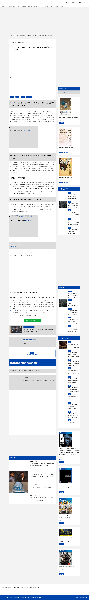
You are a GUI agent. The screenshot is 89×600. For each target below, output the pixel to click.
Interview (63, 6)
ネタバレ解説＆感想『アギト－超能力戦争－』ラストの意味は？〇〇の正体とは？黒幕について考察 (73, 406)
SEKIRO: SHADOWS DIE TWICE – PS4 (66, 566)
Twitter (24, 362)
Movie (2, 6)
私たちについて (9, 597)
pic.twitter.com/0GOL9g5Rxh (15, 128)
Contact (80, 2)
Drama (30, 6)
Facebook (30, 362)
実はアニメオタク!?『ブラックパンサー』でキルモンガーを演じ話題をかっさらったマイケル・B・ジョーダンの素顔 (38, 330)
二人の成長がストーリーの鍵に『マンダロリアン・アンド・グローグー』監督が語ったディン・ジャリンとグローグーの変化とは (73, 321)
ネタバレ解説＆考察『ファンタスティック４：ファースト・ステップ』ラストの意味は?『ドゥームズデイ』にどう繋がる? (42, 486)
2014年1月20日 (28, 220)
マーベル (34, 370)
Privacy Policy (73, 2)
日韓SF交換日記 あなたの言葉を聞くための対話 (68, 117)
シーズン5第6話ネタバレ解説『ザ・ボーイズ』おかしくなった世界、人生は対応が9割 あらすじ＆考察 (73, 205)
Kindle (61, 152)
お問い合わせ (51, 380)
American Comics (11, 6)
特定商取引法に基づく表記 (36, 597)
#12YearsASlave (30, 216)
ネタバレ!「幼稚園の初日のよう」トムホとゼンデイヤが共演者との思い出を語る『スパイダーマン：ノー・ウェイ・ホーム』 (42, 475)
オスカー (20, 370)
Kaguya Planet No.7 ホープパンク (65, 177)
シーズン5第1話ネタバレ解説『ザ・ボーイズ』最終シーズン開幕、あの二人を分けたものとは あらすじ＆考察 (73, 424)
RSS (36, 362)
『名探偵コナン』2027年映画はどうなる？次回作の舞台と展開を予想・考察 (73, 380)
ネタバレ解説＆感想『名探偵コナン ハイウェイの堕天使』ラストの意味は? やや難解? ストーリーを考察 (73, 372)
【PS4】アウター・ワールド (64, 515)
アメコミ (12, 370)
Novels (24, 6)
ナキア (23, 370)
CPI (87, 597)
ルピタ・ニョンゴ (39, 370)
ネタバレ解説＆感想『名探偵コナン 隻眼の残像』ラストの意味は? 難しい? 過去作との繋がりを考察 (73, 354)
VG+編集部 (14, 42)
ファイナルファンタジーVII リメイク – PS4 (67, 484)
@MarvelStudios (29, 126)
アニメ (70, 291)
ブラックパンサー (28, 370)
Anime (18, 6)
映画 (15, 370)
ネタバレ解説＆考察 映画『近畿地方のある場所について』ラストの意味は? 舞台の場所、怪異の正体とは (73, 346)
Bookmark (29, 96)
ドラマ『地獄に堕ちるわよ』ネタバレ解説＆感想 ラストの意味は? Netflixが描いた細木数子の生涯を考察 (73, 389)
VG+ (84, 597)
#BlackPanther (19, 126)
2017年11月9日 (27, 130)
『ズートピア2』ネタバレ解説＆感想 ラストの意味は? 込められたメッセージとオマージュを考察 (73, 363)
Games (35, 6)
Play (52, 6)
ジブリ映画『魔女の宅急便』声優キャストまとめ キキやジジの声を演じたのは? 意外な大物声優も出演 (73, 197)
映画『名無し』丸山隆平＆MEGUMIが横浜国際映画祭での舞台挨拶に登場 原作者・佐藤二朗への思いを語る (73, 330)
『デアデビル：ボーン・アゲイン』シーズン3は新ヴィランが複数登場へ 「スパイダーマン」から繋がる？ (73, 214)
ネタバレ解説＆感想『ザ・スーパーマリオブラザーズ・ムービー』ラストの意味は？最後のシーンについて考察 (73, 398)
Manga (46, 6)
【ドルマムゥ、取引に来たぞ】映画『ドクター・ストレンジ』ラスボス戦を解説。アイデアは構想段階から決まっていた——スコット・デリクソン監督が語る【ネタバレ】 (42, 499)
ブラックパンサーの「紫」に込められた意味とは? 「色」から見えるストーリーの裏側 (38, 342)
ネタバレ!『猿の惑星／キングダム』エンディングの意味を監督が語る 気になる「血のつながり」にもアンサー (42, 464)
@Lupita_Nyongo (20, 215)
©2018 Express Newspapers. (31, 354)
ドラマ (70, 300)
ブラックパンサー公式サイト (31, 320)
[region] (44, 21)
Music (41, 6)
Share (18, 96)
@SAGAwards (23, 216)
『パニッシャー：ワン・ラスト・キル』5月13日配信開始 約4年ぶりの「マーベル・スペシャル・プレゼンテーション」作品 (73, 223)
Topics (56, 6)
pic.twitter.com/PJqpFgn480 (15, 217)
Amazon (13, 246)
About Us (67, 2)
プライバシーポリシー (25, 597)
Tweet (12, 96)
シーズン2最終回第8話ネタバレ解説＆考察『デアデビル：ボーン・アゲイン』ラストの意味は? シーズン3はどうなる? (73, 231)
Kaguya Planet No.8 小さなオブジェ (66, 147)
